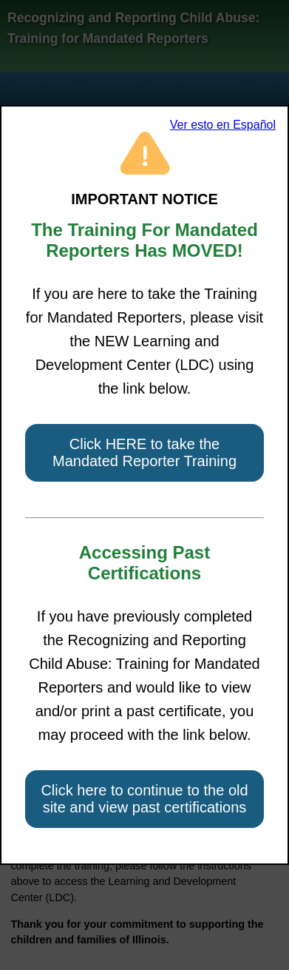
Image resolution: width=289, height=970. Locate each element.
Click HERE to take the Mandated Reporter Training (144, 452)
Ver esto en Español (223, 124)
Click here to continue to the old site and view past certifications (144, 798)
